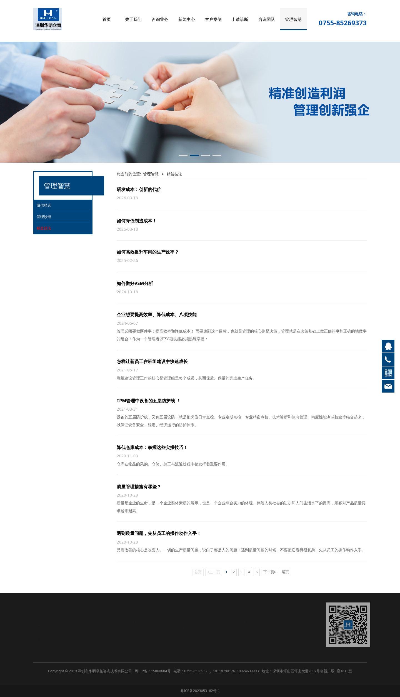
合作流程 (34, 633)
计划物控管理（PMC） (115, 651)
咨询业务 (160, 19)
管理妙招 (44, 216)
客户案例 (213, 19)
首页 (106, 19)
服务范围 (34, 627)
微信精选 (44, 205)
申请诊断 (240, 19)
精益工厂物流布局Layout (117, 621)
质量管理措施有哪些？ (139, 486)
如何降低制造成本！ (137, 221)
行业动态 (180, 621)
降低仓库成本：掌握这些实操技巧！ (152, 447)
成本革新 (104, 627)
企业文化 (34, 621)
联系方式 (253, 621)
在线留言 (253, 627)
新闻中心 (186, 19)
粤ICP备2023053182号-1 (200, 690)
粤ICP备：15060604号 (153, 671)
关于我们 (133, 19)
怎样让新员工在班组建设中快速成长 (152, 361)
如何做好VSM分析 (135, 283)
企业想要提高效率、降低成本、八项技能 (157, 314)
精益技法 (44, 227)
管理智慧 (293, 19)
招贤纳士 (253, 615)
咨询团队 (266, 19)
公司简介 (34, 615)
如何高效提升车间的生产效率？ (148, 252)
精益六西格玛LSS (110, 633)
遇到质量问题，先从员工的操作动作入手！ (159, 533)
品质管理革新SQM (111, 645)
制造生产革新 (107, 639)
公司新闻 (180, 615)
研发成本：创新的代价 (139, 189)
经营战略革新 (107, 615)
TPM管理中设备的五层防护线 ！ (149, 401)
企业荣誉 (34, 639)
